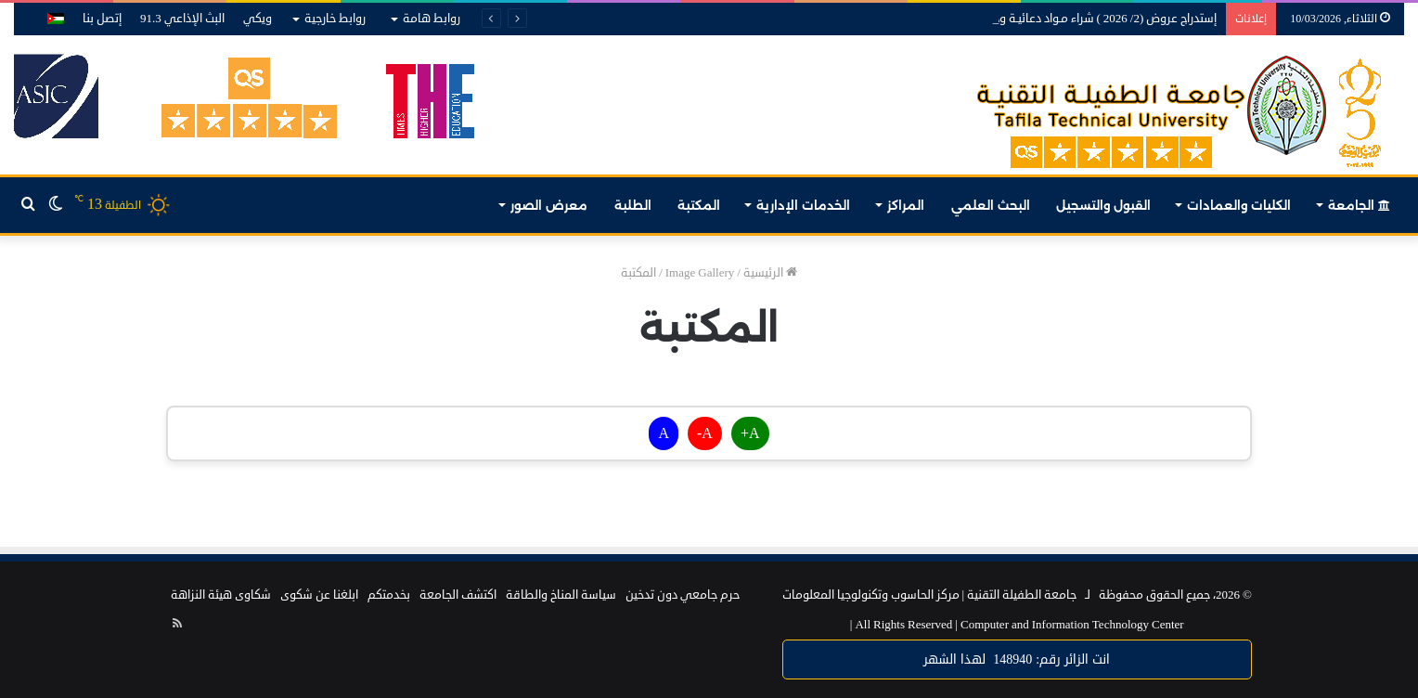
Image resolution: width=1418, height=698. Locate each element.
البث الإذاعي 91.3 (182, 18)
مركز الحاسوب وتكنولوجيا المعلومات (871, 595)
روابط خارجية (335, 18)
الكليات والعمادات (1239, 205)
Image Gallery (699, 273)
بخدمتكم (388, 595)
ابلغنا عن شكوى (319, 595)
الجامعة (1359, 205)
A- (705, 433)
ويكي (257, 18)
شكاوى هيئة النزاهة (221, 595)
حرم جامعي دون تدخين (682, 595)
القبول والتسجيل (1103, 205)
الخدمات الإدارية (803, 205)
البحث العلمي (990, 205)
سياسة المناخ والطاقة (561, 595)
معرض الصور (548, 205)
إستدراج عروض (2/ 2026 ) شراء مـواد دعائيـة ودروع (1097, 18)
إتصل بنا (102, 18)
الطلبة (632, 205)
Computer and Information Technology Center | (1017, 624)
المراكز (905, 205)
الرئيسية (770, 273)
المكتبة (698, 205)
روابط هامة (431, 18)
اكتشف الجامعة (457, 595)
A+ (750, 433)
